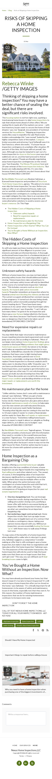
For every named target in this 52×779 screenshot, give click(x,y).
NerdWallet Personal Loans (16, 179)
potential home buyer (27, 465)
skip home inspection (11, 621)
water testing (8, 625)
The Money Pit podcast (30, 164)
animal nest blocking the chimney (24, 294)
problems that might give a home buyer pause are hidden (25, 345)
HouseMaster (18, 132)
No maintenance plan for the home (28, 221)
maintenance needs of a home (24, 403)
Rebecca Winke (18, 83)
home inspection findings (34, 342)
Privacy (29, 756)
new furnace (18, 314)
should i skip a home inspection (28, 625)
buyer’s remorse (9, 203)
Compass (40, 139)
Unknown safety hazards (24, 213)
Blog (10, 10)
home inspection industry (33, 166)
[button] (3, 4)
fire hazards (15, 289)
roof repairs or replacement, (37, 415)
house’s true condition (11, 378)
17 (8, 671)
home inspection (28, 621)
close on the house (27, 154)
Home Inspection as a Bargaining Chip (24, 223)
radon (39, 621)
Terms (21, 756)
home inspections (39, 120)
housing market (13, 117)
